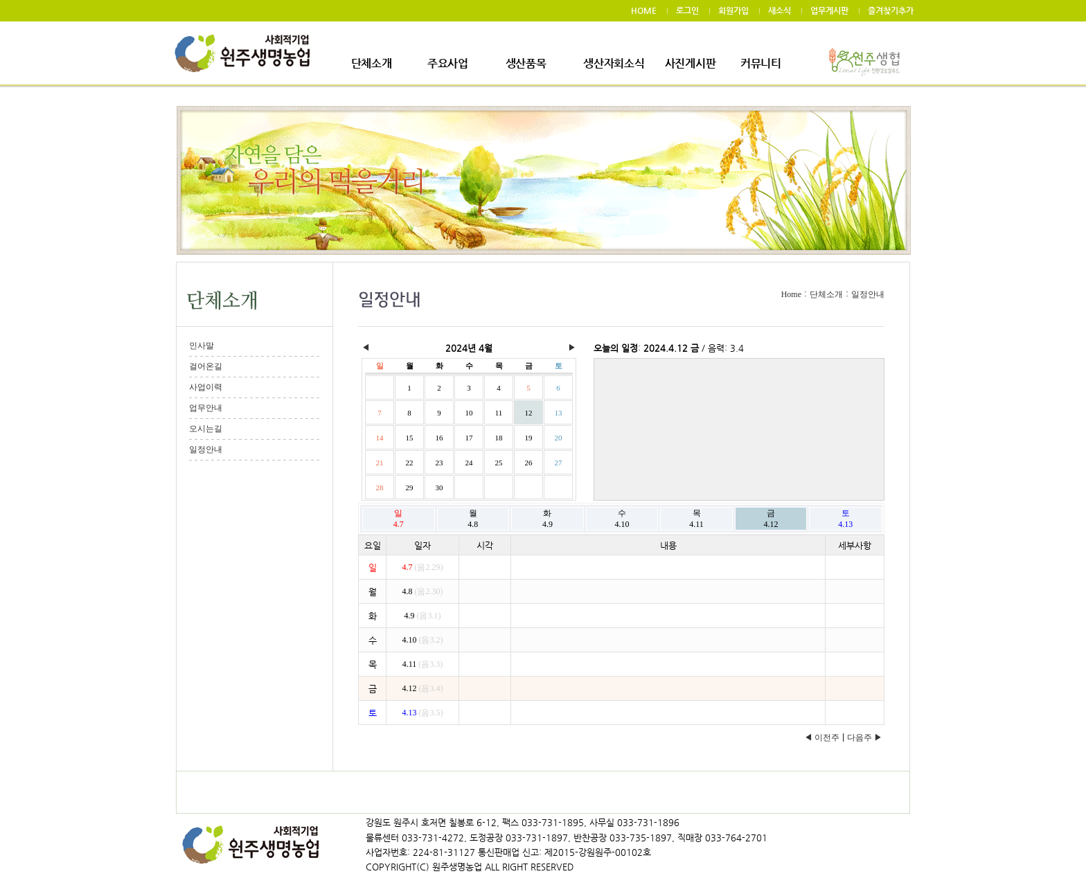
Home (791, 294)
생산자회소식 (613, 63)
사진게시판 (690, 63)
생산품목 (526, 63)
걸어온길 (205, 366)
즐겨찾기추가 (891, 10)
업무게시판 (829, 10)
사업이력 (205, 387)
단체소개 (371, 63)
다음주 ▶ (864, 737)
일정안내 (205, 449)
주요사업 (447, 63)
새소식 (779, 10)
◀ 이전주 (821, 737)
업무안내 (205, 408)
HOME (644, 10)
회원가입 (733, 10)
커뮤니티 (760, 63)
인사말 (201, 345)
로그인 (687, 10)
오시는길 (205, 428)
